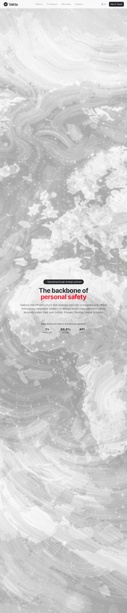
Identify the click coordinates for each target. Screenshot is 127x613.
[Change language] (104, 4)
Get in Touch (116, 4)
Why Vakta (66, 4)
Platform (39, 4)
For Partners (52, 4)
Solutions (79, 4)
